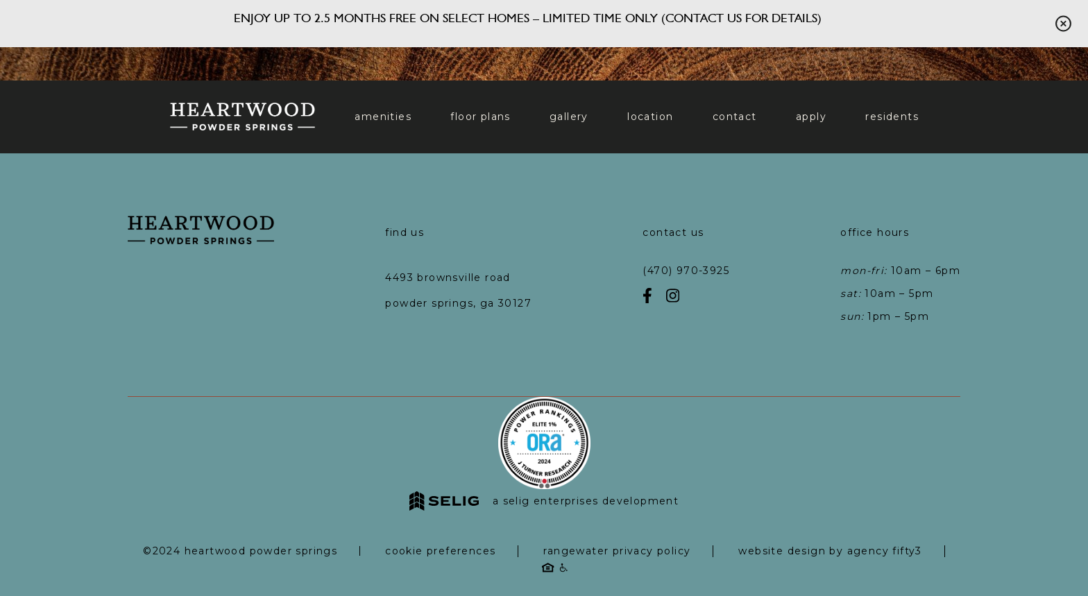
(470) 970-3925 (686, 270)
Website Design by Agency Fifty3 (829, 551)
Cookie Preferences (440, 551)
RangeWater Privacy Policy (616, 551)
